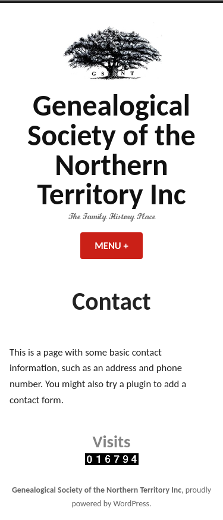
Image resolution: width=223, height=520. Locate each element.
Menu (119, 245)
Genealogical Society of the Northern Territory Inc (111, 150)
